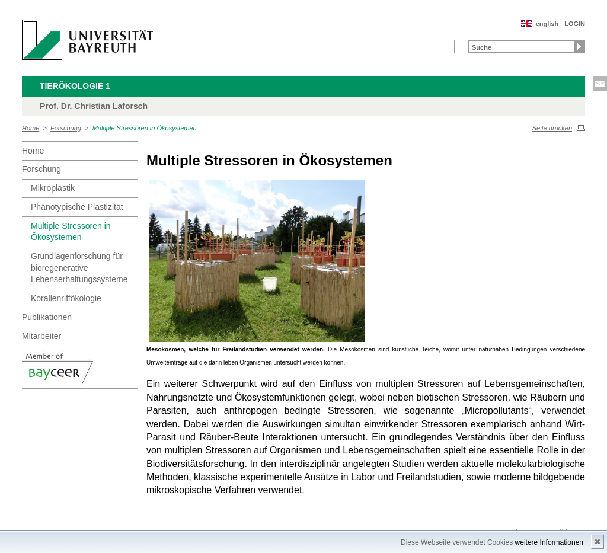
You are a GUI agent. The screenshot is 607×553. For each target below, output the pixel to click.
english (547, 23)
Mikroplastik (53, 188)
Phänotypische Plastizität (77, 207)
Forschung (65, 128)
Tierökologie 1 (75, 86)
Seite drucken (552, 128)
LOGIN (574, 23)
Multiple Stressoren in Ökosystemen (144, 128)
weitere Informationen (549, 542)
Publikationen (47, 317)
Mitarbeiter (41, 336)
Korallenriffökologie (66, 298)
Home (30, 128)
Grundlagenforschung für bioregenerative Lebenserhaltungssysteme (79, 267)
